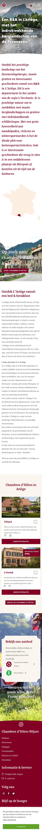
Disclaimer (6, 760)
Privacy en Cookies (10, 755)
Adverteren (7, 742)
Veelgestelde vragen (12, 774)
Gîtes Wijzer (17, 673)
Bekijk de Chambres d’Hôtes (20, 602)
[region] (21, 819)
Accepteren (21, 827)
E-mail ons (8, 778)
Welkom (5, 738)
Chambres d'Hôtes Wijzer (21, 664)
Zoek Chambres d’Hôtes (15, 270)
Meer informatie (9, 820)
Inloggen (6, 747)
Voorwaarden (8, 751)
